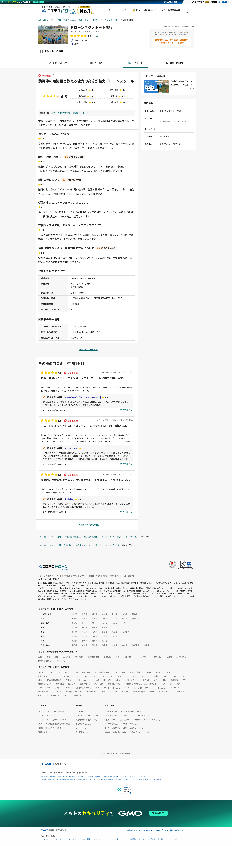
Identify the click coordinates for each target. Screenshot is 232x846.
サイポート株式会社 (112, 687)
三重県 (104, 627)
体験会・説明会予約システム (49, 728)
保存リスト (190, 10)
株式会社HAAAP (44, 684)
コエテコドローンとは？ (115, 10)
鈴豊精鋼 (174, 680)
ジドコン (168, 672)
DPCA (50, 672)
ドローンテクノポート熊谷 (91, 27)
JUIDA (40, 672)
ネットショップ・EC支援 (68, 839)
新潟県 (74, 623)
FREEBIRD (107, 680)
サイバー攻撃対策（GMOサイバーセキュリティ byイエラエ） (77, 779)
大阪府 (94, 632)
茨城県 (74, 618)
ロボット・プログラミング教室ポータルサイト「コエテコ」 (128, 711)
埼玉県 (104, 618)
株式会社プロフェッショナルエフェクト (142, 684)
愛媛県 (94, 640)
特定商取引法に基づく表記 (86, 719)
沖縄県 (146, 645)
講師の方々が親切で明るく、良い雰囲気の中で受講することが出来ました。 (86, 480)
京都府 (84, 632)
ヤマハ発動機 (135, 672)
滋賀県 (74, 632)
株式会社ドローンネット (159, 676)
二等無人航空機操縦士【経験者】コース (69, 112)
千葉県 (114, 618)
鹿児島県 (135, 645)
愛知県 (94, 627)
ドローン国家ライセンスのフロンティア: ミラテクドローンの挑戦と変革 (84, 426)
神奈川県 (135, 618)
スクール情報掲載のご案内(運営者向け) (54, 724)
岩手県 (94, 614)
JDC (93, 676)
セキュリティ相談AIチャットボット (133, 776)
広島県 (104, 636)
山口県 (114, 636)
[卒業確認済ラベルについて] (54, 75)
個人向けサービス (164, 839)
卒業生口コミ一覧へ (88, 349)
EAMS (68, 680)
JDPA (40, 680)
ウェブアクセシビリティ (85, 724)
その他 (175, 839)
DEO (158, 672)
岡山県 (94, 636)
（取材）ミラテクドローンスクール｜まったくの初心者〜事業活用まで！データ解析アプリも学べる (181, 83)
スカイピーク (122, 676)
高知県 (104, 640)
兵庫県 (104, 632)
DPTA (135, 676)
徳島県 (74, 640)
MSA (59, 691)
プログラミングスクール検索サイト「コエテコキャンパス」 (128, 715)
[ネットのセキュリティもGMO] (23, 2)
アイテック (167, 684)
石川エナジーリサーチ (47, 676)
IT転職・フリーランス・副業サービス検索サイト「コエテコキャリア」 (132, 719)
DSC (184, 676)
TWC (176, 676)
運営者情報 (42, 732)
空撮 (56, 656)
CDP (40, 695)
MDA (178, 684)
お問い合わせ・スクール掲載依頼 (51, 711)
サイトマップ (81, 728)
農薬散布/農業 (93, 656)
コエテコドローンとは (47, 715)
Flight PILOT (66, 676)
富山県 (84, 623)
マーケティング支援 (111, 839)
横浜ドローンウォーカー (159, 691)
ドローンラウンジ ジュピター (50, 687)
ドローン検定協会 (83, 672)
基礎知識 (107, 656)
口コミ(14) (135, 63)
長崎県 (94, 645)
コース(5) (96, 63)
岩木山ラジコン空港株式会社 (133, 691)
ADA (118, 680)
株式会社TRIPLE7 (115, 684)
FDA (164, 680)
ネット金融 (142, 839)
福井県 (104, 623)
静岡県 (84, 627)
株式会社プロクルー (83, 680)
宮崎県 (124, 645)
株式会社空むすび (45, 691)
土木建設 (66, 656)
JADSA (66, 695)
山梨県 (114, 623)
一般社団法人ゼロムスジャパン (87, 687)
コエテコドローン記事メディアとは (52, 719)
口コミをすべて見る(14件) (87, 524)
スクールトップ (57, 63)
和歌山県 (125, 632)
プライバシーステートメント (87, 715)
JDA (76, 676)
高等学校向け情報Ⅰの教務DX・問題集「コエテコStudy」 (127, 732)
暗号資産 (152, 839)
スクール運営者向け (171, 10)
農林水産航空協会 (102, 672)
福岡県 (74, 645)
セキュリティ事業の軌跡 (153, 779)
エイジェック (178, 691)
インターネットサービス (49, 839)
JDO (111, 676)
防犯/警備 (79, 656)
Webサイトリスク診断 (111, 776)
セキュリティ (97, 839)
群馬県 (94, 618)
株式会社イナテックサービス (91, 684)
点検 (40, 656)
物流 (48, 656)
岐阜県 (74, 627)
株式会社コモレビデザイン (168, 687)
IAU (97, 680)
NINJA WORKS (92, 691)
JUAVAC (148, 672)
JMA (123, 672)
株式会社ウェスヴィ (151, 680)
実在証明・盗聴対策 (47, 779)
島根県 (84, 636)
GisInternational (53, 695)
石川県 (94, 623)
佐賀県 (84, 645)
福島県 (134, 614)
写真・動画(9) (174, 63)
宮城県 (104, 614)
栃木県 (84, 618)
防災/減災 (158, 656)
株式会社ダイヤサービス (143, 687)
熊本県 (104, 645)
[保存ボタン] (51, 51)
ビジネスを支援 (84, 839)
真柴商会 (77, 695)
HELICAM (113, 691)
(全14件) (94, 36)
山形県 (124, 614)
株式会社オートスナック (65, 684)
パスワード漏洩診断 (94, 776)
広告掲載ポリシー (83, 732)
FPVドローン (144, 656)
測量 (117, 656)
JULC (85, 676)
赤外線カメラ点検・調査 (176, 656)
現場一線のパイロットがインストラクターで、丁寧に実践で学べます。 (83, 378)
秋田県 (114, 614)
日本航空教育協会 (54, 680)
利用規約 (79, 711)
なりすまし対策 (137, 779)
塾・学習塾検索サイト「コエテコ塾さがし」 (122, 724)
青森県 (84, 614)
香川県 (84, 640)
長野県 (124, 623)
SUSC (102, 676)
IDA (103, 691)
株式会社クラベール (73, 691)
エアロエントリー (64, 672)
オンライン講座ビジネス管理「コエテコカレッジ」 (124, 728)
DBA (143, 676)
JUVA (127, 687)
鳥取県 (74, 636)
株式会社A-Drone (131, 680)
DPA (115, 672)
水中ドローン (129, 656)
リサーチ (124, 839)
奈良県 (114, 632)
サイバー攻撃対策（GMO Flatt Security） (114, 779)
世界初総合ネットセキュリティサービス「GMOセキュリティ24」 (62, 776)
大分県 (114, 645)
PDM (68, 687)
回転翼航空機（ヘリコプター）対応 (52, 660)
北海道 (74, 614)
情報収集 (133, 839)
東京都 (124, 618)
